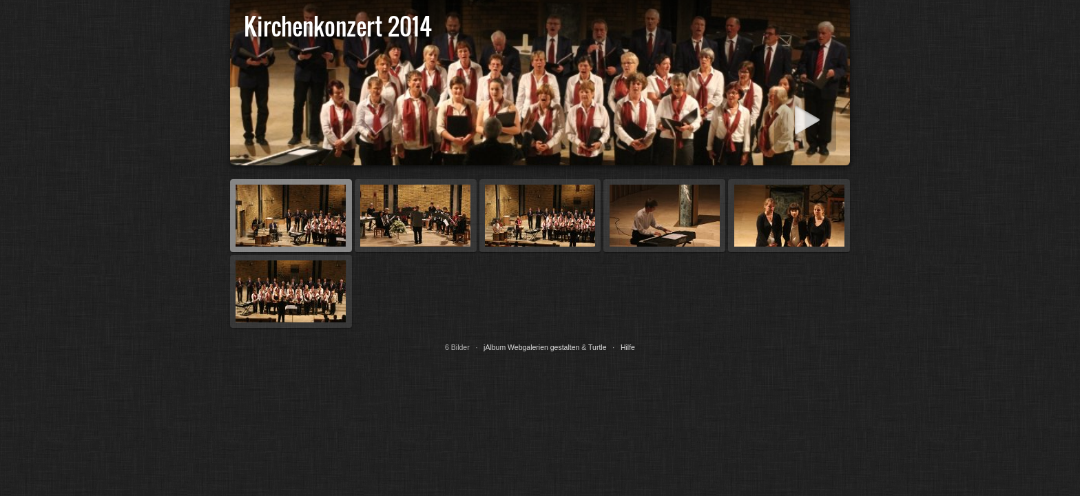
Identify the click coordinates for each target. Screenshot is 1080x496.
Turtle (597, 347)
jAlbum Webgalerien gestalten (531, 347)
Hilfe (628, 347)
